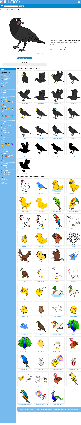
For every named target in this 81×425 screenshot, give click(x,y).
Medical (5, 165)
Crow (13, 9)
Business (5, 163)
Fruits (4, 130)
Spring (5, 83)
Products (5, 170)
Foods (4, 123)
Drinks (4, 128)
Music (4, 161)
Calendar (5, 74)
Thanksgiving (6, 78)
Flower (4, 92)
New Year (5, 82)
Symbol (8, 172)
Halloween (6, 76)
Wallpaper (4, 179)
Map (2, 181)
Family (3, 142)
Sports (4, 153)
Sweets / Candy (7, 125)
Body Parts (6, 167)
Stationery (5, 151)
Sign (2, 182)
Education (5, 149)
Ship (4, 139)
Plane (4, 137)
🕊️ (2, 111)
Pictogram (4, 183)
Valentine (5, 79)
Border (3, 178)
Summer (5, 85)
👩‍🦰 (12, 144)
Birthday (5, 81)
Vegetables (6, 132)
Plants (4, 95)
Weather (5, 97)
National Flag (6, 174)
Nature (4, 90)
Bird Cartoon (8, 9)
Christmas (5, 75)
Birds (4, 106)
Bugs (4, 121)
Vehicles (5, 135)
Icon (4, 172)
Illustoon (2, 9)
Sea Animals (6, 114)
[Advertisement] (65, 25)
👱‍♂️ (2, 146)
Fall (4, 86)
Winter (5, 88)
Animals (5, 99)
